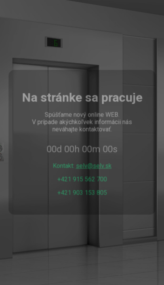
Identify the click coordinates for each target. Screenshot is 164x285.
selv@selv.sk (93, 165)
